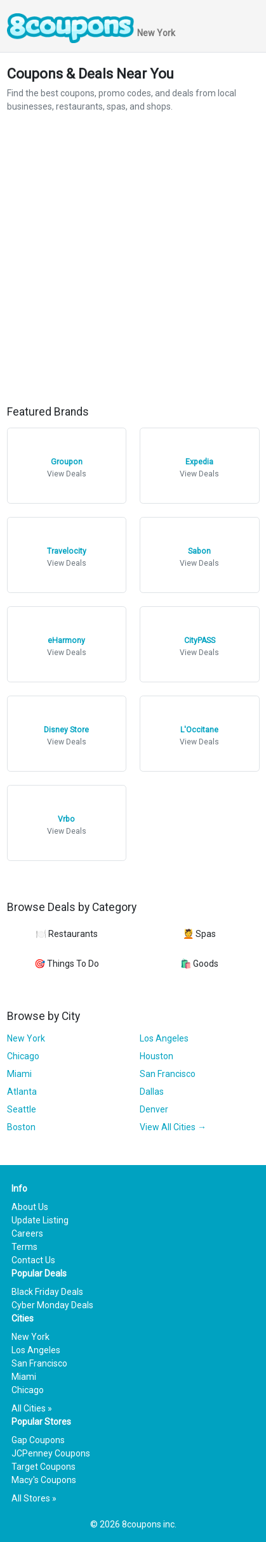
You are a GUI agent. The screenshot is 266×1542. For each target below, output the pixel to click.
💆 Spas (199, 934)
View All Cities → (173, 1127)
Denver (154, 1109)
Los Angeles (164, 1038)
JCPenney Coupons (50, 1453)
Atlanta (22, 1091)
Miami (19, 1074)
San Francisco (168, 1074)
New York (26, 1038)
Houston (156, 1056)
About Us (29, 1207)
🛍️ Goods (199, 964)
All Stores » (34, 1498)
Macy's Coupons (43, 1480)
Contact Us (33, 1260)
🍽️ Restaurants (67, 934)
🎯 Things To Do (66, 964)
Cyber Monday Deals (52, 1305)
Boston (21, 1127)
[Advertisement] (133, 259)
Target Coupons (43, 1467)
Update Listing (40, 1220)
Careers (27, 1233)
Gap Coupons (38, 1440)
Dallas (152, 1091)
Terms (24, 1247)
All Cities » (31, 1408)
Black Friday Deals (47, 1292)
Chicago (23, 1056)
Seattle (21, 1109)
